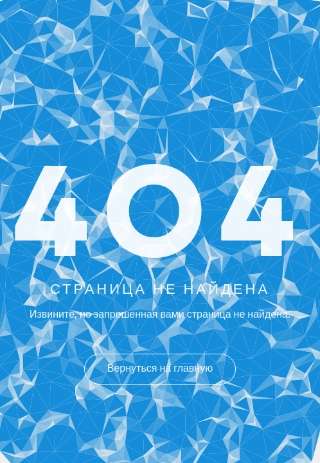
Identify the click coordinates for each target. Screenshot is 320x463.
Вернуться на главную (160, 369)
